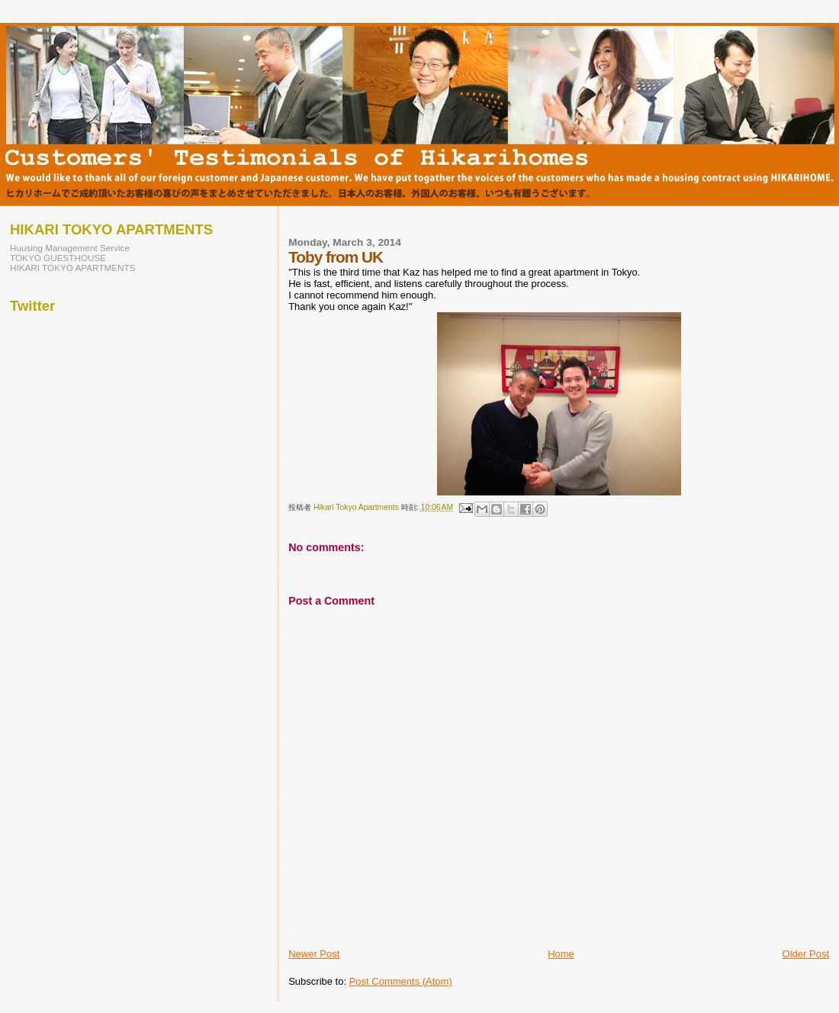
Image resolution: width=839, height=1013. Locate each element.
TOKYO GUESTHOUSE (58, 258)
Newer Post (313, 954)
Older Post (806, 954)
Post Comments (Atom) (400, 981)
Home (561, 954)
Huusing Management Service (70, 248)
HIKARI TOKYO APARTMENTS (73, 268)
